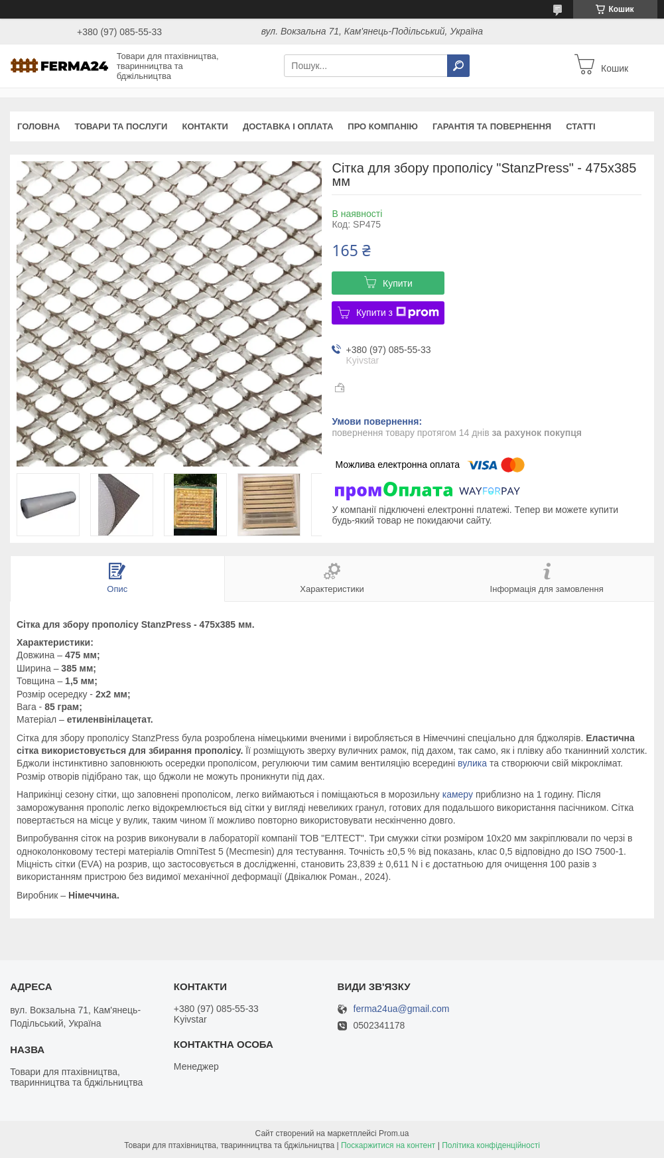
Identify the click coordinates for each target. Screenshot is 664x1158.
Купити (398, 283)
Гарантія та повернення (491, 126)
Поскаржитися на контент (388, 1145)
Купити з (397, 313)
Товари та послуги (120, 126)
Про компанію (383, 126)
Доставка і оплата (288, 126)
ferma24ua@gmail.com (402, 1009)
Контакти (205, 126)
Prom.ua (394, 1133)
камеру (457, 794)
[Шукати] (458, 65)
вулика (472, 763)
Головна (38, 126)
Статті (580, 126)
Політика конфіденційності (491, 1145)
